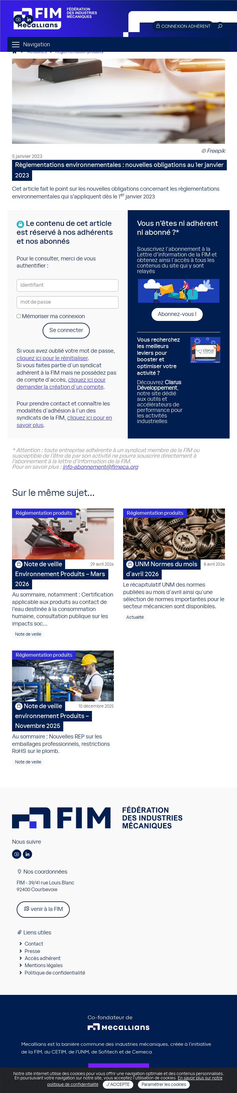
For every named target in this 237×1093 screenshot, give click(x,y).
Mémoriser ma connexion (51, 316)
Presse (32, 951)
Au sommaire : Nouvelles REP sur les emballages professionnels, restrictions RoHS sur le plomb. (63, 727)
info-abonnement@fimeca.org (100, 467)
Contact (34, 943)
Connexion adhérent (183, 26)
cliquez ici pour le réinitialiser (52, 358)
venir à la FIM (43, 909)
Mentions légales (44, 965)
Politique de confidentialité (55, 972)
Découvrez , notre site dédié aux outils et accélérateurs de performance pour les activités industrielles (161, 381)
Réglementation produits (79, 52)
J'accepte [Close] (118, 1085)
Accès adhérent (42, 958)
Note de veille (28, 634)
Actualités (37, 52)
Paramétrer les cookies (164, 1085)
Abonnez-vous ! (177, 314)
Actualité (135, 617)
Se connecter (66, 330)
